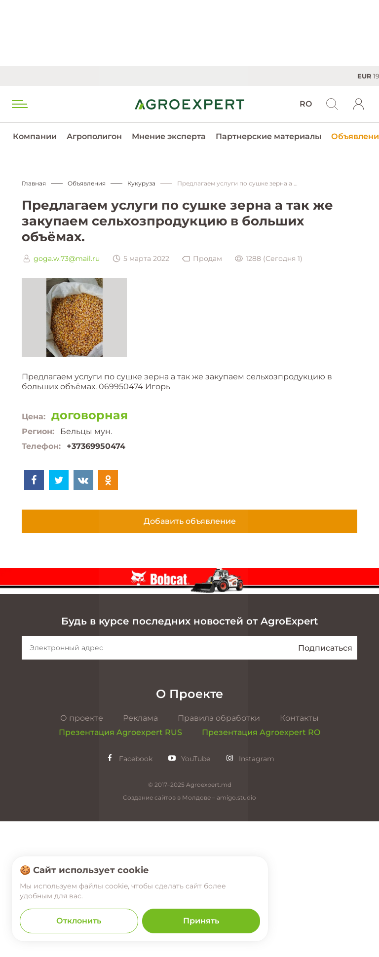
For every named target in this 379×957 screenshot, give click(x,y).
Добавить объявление (190, 521)
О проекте (81, 853)
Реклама (140, 853)
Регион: (38, 431)
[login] (358, 104)
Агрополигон (94, 136)
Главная (34, 183)
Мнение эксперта (169, 136)
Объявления (87, 183)
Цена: (33, 416)
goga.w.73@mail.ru (67, 258)
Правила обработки (219, 853)
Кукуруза (141, 183)
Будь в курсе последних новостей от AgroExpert (189, 757)
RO (306, 104)
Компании (35, 136)
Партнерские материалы (268, 136)
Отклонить (78, 920)
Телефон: (41, 446)
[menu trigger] (19, 104)
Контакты (299, 853)
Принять (201, 920)
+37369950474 (96, 446)
